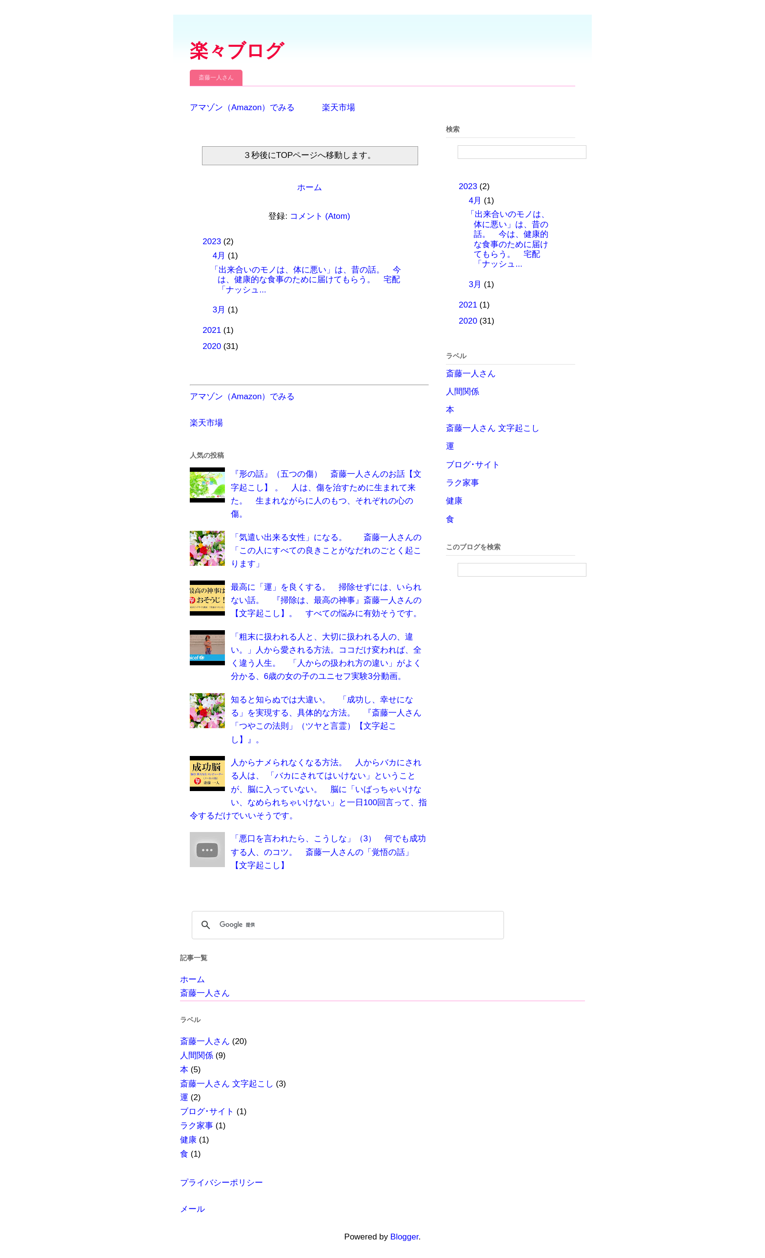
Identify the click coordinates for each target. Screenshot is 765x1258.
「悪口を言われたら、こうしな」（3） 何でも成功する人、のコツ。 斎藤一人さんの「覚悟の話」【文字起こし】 (328, 852)
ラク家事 (462, 482)
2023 (212, 241)
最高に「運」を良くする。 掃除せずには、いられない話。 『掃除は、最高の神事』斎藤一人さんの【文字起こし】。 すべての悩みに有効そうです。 (326, 600)
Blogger (404, 1236)
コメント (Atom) (320, 216)
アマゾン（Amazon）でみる (242, 107)
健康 (454, 500)
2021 (212, 330)
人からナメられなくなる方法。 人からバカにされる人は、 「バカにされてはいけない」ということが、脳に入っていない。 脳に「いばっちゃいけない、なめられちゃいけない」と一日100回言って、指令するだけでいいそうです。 (308, 789)
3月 (220, 309)
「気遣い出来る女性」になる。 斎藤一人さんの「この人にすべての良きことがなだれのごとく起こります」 (326, 550)
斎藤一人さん (216, 77)
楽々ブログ (237, 50)
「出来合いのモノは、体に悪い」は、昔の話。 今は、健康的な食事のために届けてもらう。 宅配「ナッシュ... (305, 279)
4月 (220, 255)
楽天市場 (338, 107)
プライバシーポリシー (221, 1182)
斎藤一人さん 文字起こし (493, 428)
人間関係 (462, 391)
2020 (212, 346)
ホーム (309, 187)
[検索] (346, 925)
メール (192, 1209)
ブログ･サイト (473, 464)
